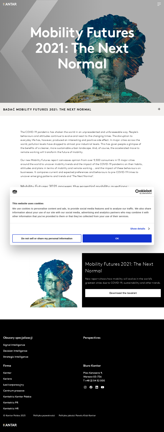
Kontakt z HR (11, 408)
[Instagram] (85, 388)
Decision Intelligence (15, 351)
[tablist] (82, 375)
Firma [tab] (7, 365)
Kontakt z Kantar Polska (17, 397)
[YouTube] (97, 388)
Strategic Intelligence (15, 357)
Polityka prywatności (44, 415)
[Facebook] (91, 388)
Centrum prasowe (14, 391)
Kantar (7, 373)
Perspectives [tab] (91, 337)
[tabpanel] (42, 351)
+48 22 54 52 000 (95, 380)
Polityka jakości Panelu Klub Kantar (77, 415)
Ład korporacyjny (13, 385)
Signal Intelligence (14, 345)
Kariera (7, 379)
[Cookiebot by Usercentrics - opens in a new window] (138, 191)
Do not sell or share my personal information (46, 238)
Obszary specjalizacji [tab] (18, 337)
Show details (137, 228)
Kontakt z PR (10, 402)
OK (117, 238)
